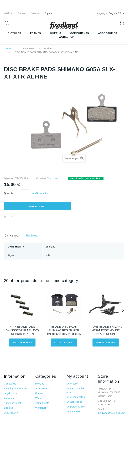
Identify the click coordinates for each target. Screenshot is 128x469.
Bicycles (39, 383)
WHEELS (55, 33)
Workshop (41, 407)
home (8, 48)
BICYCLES (14, 33)
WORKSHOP (66, 37)
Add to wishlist (40, 193)
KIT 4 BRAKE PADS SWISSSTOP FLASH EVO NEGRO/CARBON (22, 330)
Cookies (8, 407)
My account (77, 376)
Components (28, 48)
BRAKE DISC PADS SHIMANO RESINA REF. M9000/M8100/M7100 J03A (64, 330)
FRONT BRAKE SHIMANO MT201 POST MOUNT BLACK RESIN (105, 330)
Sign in (48, 13)
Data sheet (12, 235)
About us (9, 398)
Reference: (9, 178)
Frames (39, 393)
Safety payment (12, 403)
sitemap (35, 13)
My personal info (75, 406)
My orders (72, 383)
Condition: (41, 178)
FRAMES (35, 33)
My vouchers (73, 411)
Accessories (107, 33)
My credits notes (75, 397)
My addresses (74, 401)
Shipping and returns (15, 388)
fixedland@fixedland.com (111, 413)
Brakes (48, 48)
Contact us (10, 383)
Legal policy (10, 393)
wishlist (8, 13)
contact (22, 13)
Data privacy (11, 412)
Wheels (39, 398)
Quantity (8, 193)
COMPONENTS (79, 33)
